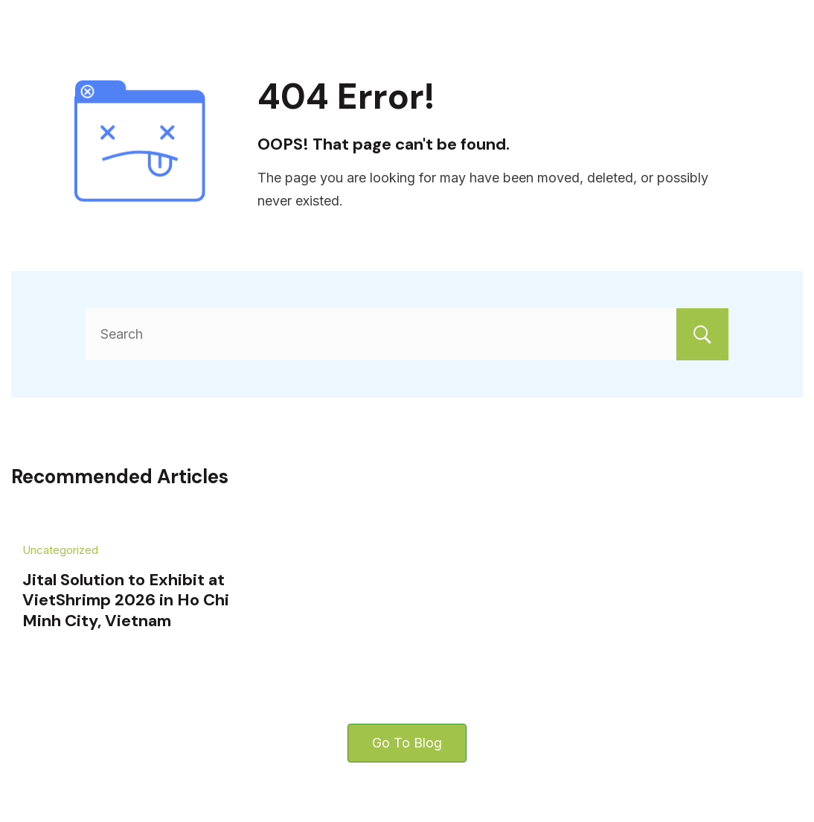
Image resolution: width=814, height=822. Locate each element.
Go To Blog (407, 743)
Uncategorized (60, 550)
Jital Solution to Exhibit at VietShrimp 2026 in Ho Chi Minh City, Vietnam (125, 600)
